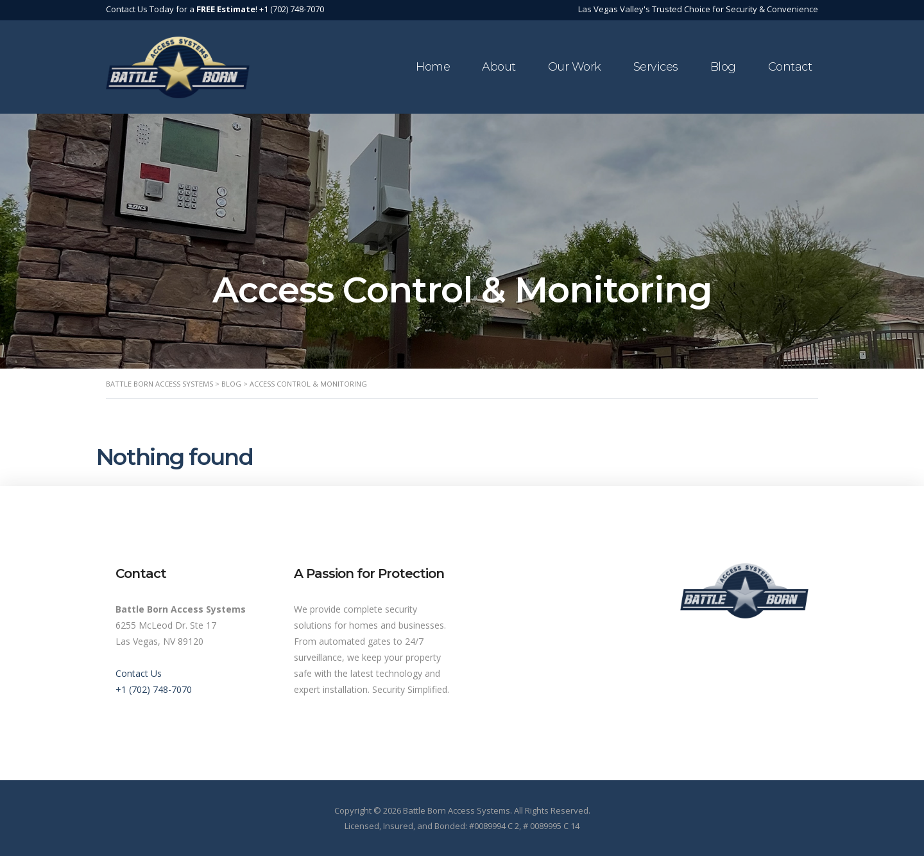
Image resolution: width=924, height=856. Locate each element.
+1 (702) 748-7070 (291, 9)
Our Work (574, 67)
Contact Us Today (140, 9)
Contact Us (139, 673)
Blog (723, 67)
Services (655, 67)
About (499, 67)
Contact (790, 67)
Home (433, 67)
